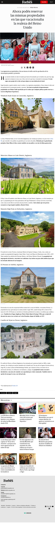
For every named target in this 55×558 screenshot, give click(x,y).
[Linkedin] (49, 509)
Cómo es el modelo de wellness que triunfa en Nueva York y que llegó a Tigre (27, 469)
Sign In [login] (51, 2)
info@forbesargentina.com (9, 490)
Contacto (14, 505)
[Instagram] (50, 506)
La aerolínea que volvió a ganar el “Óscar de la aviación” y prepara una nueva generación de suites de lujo (8, 443)
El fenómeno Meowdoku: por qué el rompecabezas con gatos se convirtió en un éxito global (46, 419)
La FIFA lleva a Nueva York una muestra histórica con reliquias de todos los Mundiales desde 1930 (8, 419)
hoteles (10, 393)
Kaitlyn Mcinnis (34, 7)
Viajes (15, 393)
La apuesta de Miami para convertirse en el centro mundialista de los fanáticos (8, 469)
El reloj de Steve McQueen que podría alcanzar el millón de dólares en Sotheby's (45, 442)
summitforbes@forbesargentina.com (8, 493)
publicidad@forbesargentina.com (7, 488)
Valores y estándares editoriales (23, 505)
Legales (8, 507)
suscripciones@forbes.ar (6, 497)
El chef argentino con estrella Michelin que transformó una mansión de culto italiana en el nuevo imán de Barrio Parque (27, 444)
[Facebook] (45, 506)
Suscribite (44, 2)
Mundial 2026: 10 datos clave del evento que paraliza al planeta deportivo (27, 418)
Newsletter (8, 505)
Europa (3, 393)
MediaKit (3, 505)
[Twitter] (48, 506)
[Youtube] (52, 506)
